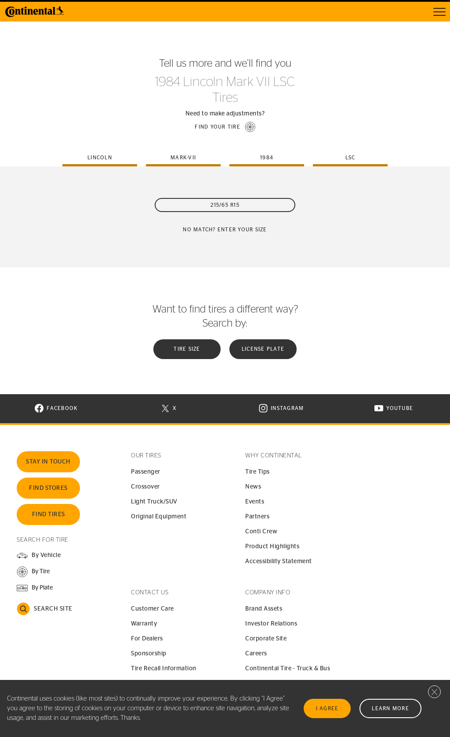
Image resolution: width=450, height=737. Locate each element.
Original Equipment (158, 517)
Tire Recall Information (163, 668)
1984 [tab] (266, 157)
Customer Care (152, 609)
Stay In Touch (48, 462)
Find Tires (48, 514)
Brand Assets (263, 609)
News (253, 487)
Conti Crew (261, 531)
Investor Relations (271, 624)
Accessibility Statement (278, 561)
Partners (257, 517)
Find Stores (48, 488)
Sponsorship (149, 654)
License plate (263, 349)
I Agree (327, 708)
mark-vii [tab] (183, 157)
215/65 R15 (225, 205)
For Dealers (147, 639)
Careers (256, 654)
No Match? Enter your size (225, 229)
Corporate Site (266, 639)
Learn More (390, 708)
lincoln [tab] (99, 157)
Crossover (145, 487)
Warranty (144, 624)
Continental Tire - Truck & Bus (287, 668)
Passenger (145, 472)
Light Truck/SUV (154, 502)
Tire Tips (257, 472)
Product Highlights (272, 546)
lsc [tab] (350, 157)
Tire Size (187, 349)
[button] (225, 127)
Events (254, 502)
